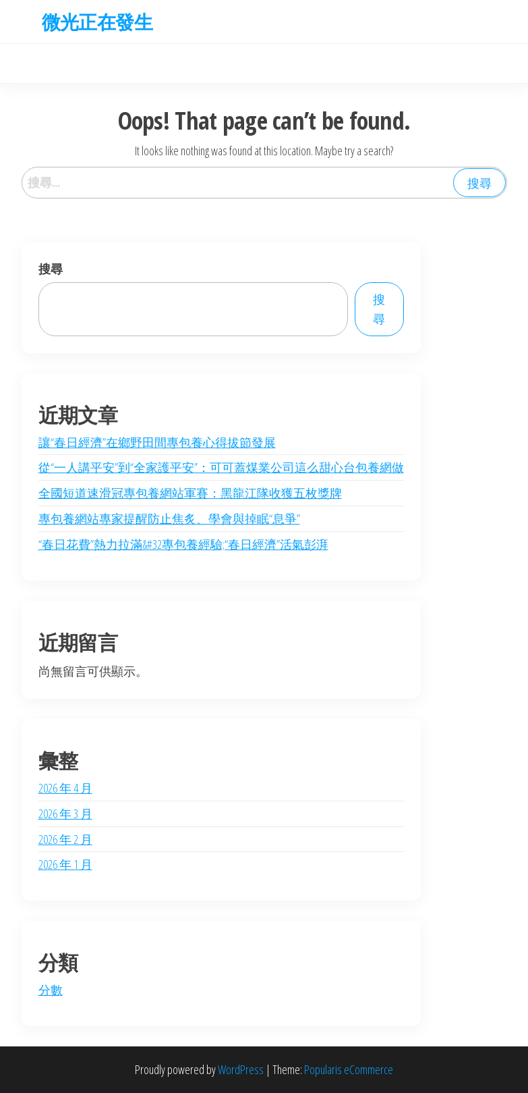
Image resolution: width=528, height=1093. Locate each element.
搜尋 (50, 269)
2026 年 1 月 (65, 864)
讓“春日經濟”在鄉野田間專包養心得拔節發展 (157, 442)
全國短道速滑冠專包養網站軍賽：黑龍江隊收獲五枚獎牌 (190, 493)
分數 (50, 990)
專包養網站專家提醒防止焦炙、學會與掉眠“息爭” (169, 518)
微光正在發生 (97, 21)
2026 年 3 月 (65, 813)
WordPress (241, 1069)
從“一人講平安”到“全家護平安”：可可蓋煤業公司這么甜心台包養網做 (221, 467)
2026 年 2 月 (65, 839)
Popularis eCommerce (348, 1069)
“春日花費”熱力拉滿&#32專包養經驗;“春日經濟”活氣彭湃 (183, 544)
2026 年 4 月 (65, 788)
